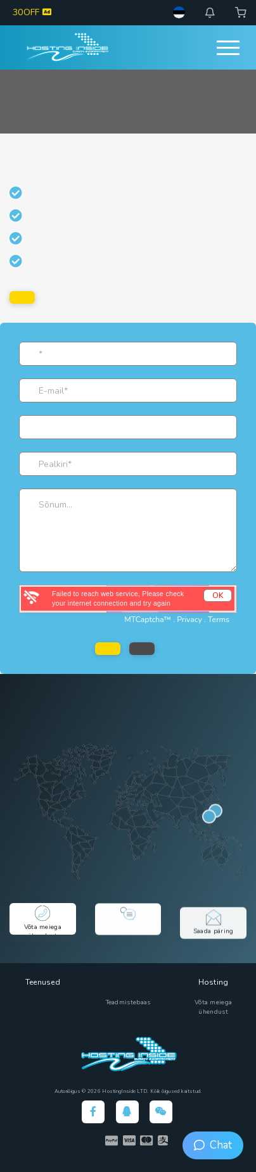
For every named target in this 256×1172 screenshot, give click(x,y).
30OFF (32, 12)
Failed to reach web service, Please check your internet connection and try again (118, 598)
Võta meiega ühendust (213, 1007)
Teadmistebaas (128, 1002)
